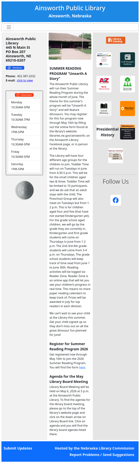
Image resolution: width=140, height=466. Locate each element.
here (82, 367)
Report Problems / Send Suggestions (101, 454)
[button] (103, 59)
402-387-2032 (26, 76)
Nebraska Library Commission (107, 448)
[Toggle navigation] (9, 27)
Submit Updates (18, 448)
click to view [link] (25, 80)
